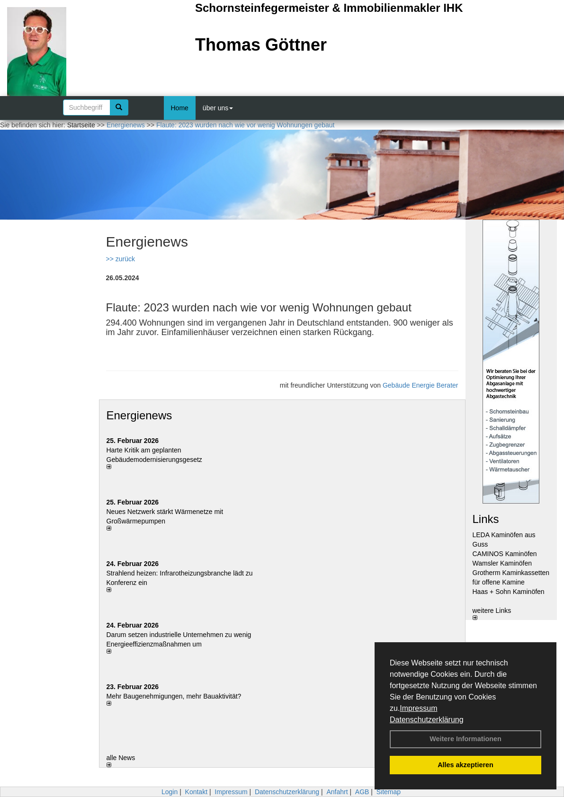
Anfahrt (337, 792)
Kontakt (196, 792)
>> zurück (120, 259)
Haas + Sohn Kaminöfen (509, 591)
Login (169, 792)
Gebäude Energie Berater (420, 385)
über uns (218, 108)
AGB (362, 792)
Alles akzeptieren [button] (465, 765)
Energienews (139, 415)
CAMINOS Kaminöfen (505, 554)
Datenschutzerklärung (427, 720)
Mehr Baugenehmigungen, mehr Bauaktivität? (174, 696)
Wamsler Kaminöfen (502, 563)
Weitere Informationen (465, 739)
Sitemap (388, 792)
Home (179, 108)
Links (486, 519)
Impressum (418, 708)
